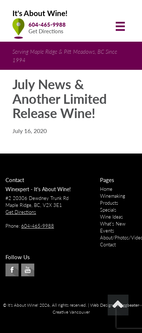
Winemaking (112, 196)
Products (109, 203)
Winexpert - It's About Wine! (38, 189)
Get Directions (46, 31)
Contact (108, 244)
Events (107, 231)
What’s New (113, 224)
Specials (108, 210)
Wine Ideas (111, 217)
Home (106, 189)
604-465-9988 (47, 24)
